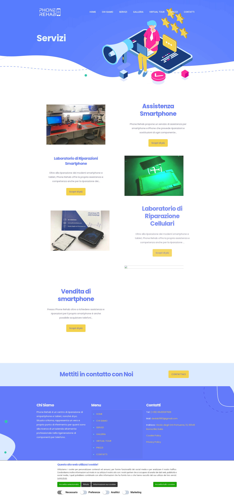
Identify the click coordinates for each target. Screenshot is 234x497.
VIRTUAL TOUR (103, 440)
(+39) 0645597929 (161, 412)
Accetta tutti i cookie (165, 484)
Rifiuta (86, 484)
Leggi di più (62, 478)
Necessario (72, 492)
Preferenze (94, 492)
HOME (99, 414)
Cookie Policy (153, 435)
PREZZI (99, 447)
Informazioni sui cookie (104, 484)
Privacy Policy (153, 441)
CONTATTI (101, 454)
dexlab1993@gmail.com (164, 418)
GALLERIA (101, 434)
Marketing (136, 492)
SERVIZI (100, 427)
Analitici (115, 492)
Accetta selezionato (69, 484)
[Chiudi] (175, 464)
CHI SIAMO (101, 420)
